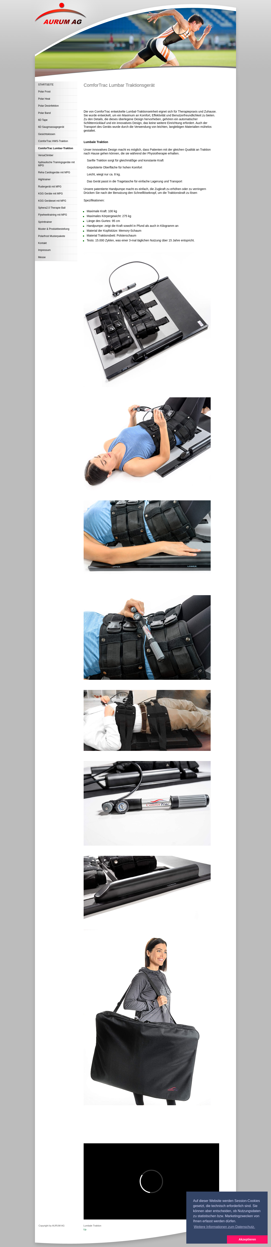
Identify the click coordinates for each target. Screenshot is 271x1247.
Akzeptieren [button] (247, 1239)
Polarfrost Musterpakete (51, 236)
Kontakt (42, 243)
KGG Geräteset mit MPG (52, 200)
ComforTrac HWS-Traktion (53, 141)
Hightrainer (44, 179)
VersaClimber (45, 155)
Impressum (44, 250)
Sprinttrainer (45, 221)
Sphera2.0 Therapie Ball (51, 207)
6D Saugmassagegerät (51, 126)
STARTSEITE (46, 84)
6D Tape (42, 119)
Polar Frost (44, 91)
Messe (42, 257)
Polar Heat (44, 98)
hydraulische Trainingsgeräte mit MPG (56, 164)
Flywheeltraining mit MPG (52, 214)
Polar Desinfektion (48, 105)
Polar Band (44, 112)
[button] (206, 1239)
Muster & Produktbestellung (53, 228)
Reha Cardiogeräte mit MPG (54, 172)
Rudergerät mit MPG (49, 186)
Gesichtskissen (46, 134)
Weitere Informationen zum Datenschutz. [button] (224, 1227)
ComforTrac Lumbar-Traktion (55, 148)
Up (84, 1229)
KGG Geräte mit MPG (50, 193)
